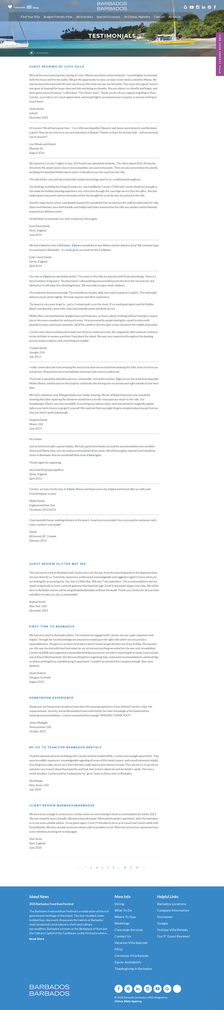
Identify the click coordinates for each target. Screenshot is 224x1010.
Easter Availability (128, 962)
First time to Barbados (53, 626)
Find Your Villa (40, 17)
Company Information (173, 910)
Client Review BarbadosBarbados (64, 805)
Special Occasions (120, 17)
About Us (187, 17)
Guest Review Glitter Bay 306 (59, 564)
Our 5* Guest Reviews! (173, 936)
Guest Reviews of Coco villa (58, 66)
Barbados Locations (171, 904)
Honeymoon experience (53, 698)
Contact (171, 17)
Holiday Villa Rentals (172, 930)
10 (137, 867)
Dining (119, 904)
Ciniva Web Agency (128, 1001)
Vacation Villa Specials (131, 943)
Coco (75, 245)
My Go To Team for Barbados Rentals (68, 747)
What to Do (123, 910)
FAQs (119, 949)
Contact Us (123, 936)
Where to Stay (125, 917)
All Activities (95, 17)
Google (162, 923)
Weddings (122, 923)
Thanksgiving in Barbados (133, 968)
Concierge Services (129, 930)
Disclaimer (165, 917)
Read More (36, 939)
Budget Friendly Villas (68, 17)
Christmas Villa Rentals (131, 956)
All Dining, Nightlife (149, 17)
